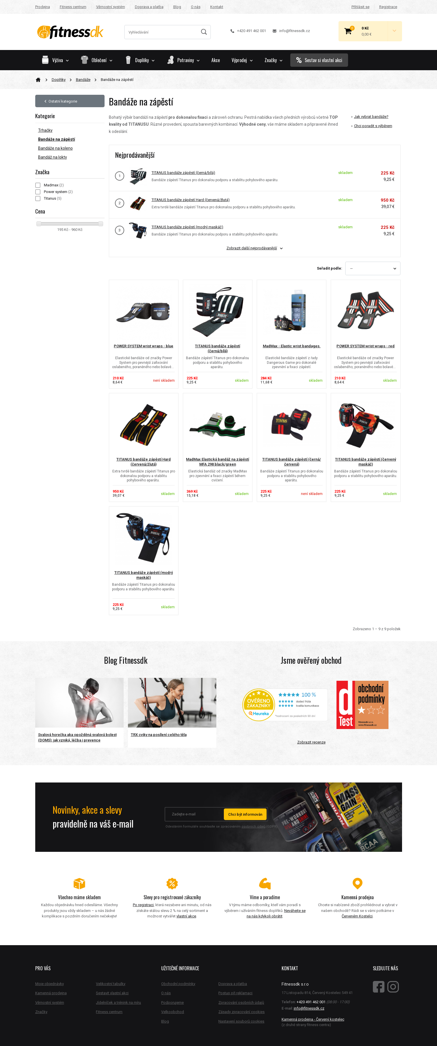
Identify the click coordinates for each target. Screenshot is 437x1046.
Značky (273, 60)
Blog (177, 7)
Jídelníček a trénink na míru (118, 1002)
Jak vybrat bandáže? (371, 116)
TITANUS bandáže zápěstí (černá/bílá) (183, 172)
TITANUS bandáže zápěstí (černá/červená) (291, 461)
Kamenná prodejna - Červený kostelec (313, 1019)
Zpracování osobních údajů (241, 1002)
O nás (195, 7)
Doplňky (59, 79)
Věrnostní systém (110, 7)
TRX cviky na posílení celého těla (159, 734)
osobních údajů (253, 826)
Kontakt (216, 7)
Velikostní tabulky (110, 984)
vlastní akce (186, 916)
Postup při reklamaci (235, 993)
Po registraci (143, 905)
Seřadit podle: (329, 268)
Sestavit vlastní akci (112, 993)
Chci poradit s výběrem (373, 126)
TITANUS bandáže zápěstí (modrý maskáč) (187, 227)
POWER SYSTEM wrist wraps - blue (143, 346)
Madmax (54, 185)
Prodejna (42, 7)
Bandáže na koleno (55, 148)
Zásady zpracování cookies (241, 1012)
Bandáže (83, 79)
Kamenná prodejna (51, 993)
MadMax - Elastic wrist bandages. (292, 346)
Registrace (388, 7)
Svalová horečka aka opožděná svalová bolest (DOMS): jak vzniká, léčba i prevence (77, 737)
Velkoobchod (172, 1012)
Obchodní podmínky (178, 984)
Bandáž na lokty (52, 157)
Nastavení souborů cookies (241, 1021)
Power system (58, 192)
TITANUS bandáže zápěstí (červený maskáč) (365, 461)
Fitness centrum (73, 7)
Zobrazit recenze (311, 742)
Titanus (53, 198)
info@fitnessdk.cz (291, 31)
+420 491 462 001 (248, 31)
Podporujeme (172, 1002)
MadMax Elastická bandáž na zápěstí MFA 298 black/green (217, 461)
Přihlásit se (360, 7)
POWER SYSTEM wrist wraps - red (365, 346)
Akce (215, 60)
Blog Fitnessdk (125, 660)
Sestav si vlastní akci (319, 60)
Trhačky (45, 130)
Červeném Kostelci (357, 916)
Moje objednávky (49, 984)
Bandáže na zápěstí (56, 139)
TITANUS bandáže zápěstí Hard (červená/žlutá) (191, 200)
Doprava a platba (149, 7)
